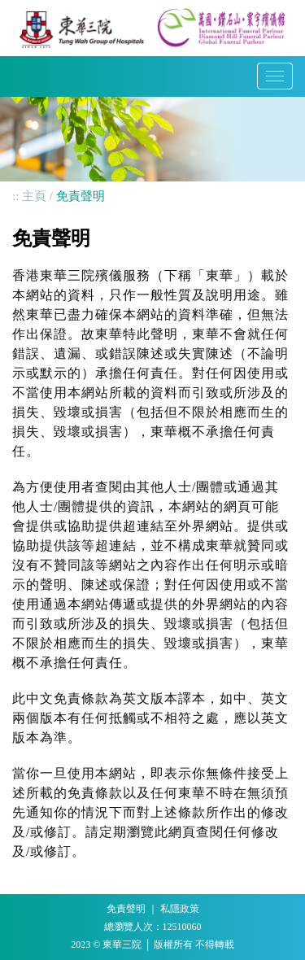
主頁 (34, 196)
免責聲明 (126, 908)
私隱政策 (179, 908)
